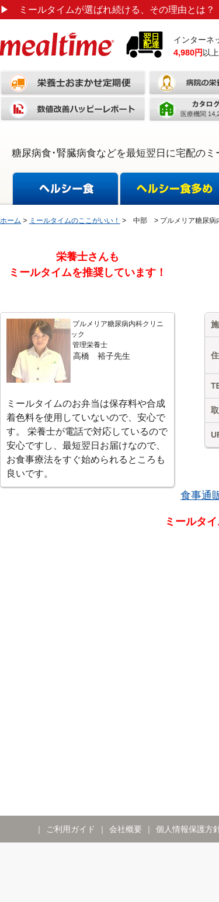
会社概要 (125, 829)
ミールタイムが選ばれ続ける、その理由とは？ (107, 10)
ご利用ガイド (70, 829)
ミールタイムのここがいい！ (74, 220)
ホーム (10, 220)
